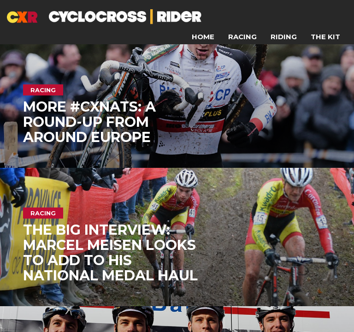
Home (203, 36)
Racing (242, 36)
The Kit (325, 36)
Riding (284, 36)
